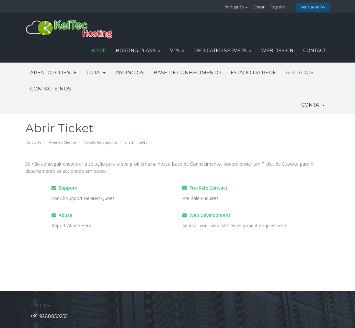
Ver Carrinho (313, 7)
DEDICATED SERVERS (222, 50)
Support (64, 188)
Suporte (34, 142)
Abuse (62, 215)
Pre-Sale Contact (205, 188)
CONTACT (314, 50)
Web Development (206, 215)
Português (236, 7)
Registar (277, 7)
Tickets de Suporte (100, 142)
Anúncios (129, 72)
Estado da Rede (253, 72)
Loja (96, 72)
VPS (177, 50)
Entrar (259, 7)
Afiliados (300, 72)
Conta (313, 105)
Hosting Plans (138, 50)
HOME (98, 50)
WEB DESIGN (277, 50)
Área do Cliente (53, 72)
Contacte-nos (50, 89)
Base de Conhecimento (187, 72)
